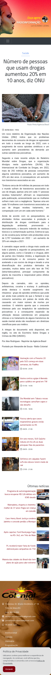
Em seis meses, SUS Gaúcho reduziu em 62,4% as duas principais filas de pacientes (32, 442)
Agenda (8, 637)
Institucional (11, 632)
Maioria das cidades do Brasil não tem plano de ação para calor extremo (19, 561)
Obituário (9, 641)
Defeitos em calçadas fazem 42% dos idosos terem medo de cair (34, 462)
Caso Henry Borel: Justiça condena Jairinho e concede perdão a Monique (20, 520)
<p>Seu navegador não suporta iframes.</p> (37, 30)
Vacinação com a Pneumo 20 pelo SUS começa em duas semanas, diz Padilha (33, 361)
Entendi (9, 669)
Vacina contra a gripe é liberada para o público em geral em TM (33, 380)
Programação (11, 645)
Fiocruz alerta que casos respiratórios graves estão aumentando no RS (32, 421)
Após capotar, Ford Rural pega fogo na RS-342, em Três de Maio (20, 533)
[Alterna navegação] (7, 41)
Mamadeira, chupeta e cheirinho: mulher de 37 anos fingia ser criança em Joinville (20, 508)
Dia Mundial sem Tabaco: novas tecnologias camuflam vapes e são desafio (34, 401)
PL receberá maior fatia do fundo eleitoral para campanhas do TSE (21, 547)
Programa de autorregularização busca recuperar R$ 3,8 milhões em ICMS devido (20, 494)
